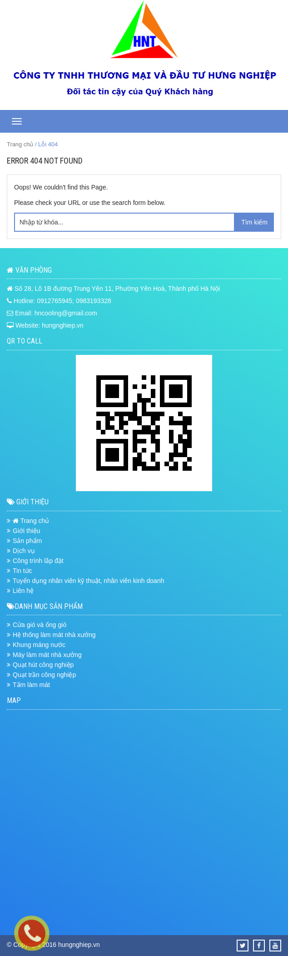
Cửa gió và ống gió (39, 624)
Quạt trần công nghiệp (44, 674)
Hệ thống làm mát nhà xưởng (54, 634)
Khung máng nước (39, 644)
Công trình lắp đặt (38, 560)
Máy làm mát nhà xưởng (47, 654)
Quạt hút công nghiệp (43, 664)
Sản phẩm (27, 540)
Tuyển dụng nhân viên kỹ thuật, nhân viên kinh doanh (88, 580)
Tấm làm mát (31, 684)
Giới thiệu (26, 530)
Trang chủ (20, 144)
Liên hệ (23, 590)
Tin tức (22, 570)
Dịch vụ (24, 550)
